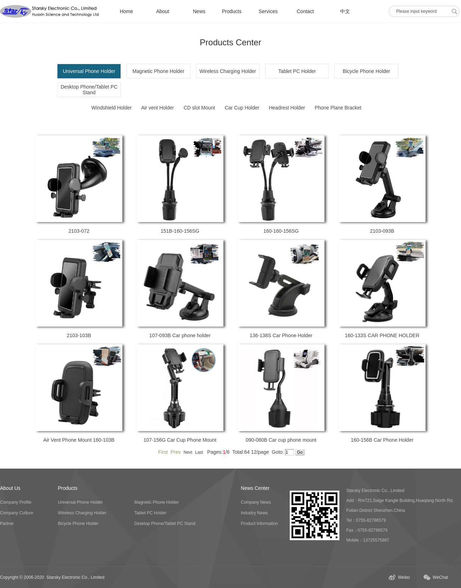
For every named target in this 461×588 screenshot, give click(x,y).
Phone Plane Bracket (338, 108)
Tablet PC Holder (297, 71)
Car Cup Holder (242, 108)
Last (199, 452)
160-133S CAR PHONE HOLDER (382, 335)
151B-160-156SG (180, 231)
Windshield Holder (111, 108)
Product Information (259, 523)
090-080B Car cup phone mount (281, 440)
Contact (305, 11)
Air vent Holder (157, 108)
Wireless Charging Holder (227, 71)
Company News (256, 502)
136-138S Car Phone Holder (281, 335)
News (199, 11)
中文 (345, 11)
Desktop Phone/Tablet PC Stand (89, 89)
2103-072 (78, 231)
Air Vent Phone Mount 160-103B (79, 440)
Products (231, 11)
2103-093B (382, 231)
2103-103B (79, 335)
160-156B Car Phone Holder (382, 440)
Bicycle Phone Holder (366, 71)
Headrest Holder (287, 108)
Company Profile (16, 502)
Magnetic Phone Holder (158, 71)
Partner (7, 523)
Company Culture (16, 512)
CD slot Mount (199, 108)
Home (126, 11)
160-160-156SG (281, 231)
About (162, 11)
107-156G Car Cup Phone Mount (180, 440)
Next (188, 452)
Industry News (254, 512)
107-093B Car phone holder (180, 335)
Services (268, 11)
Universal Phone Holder (80, 502)
